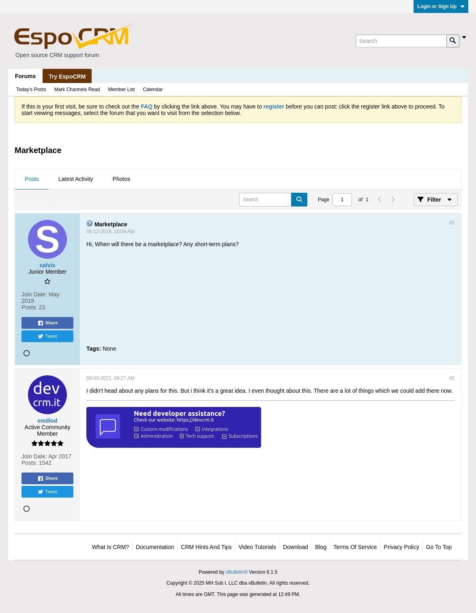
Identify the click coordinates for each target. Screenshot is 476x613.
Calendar (153, 89)
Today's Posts (31, 89)
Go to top (439, 547)
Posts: (29, 307)
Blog (320, 547)
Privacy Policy (401, 547)
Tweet (47, 336)
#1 (452, 223)
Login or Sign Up (441, 6)
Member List (121, 89)
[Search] (401, 40)
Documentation (155, 547)
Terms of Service (355, 547)
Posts (32, 179)
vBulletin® (237, 572)
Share (47, 323)
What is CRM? (110, 547)
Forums (25, 76)
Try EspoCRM (67, 76)
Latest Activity (75, 179)
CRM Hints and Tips (206, 547)
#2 (452, 378)
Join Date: (34, 294)
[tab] (32, 179)
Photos (122, 179)
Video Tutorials (257, 547)
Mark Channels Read (77, 89)
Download (295, 547)
